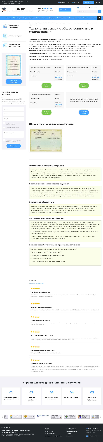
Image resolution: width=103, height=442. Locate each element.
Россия (76, 2)
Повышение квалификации (45, 18)
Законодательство (75, 18)
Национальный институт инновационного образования (20, 9)
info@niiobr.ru (64, 2)
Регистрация (88, 2)
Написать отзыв (39, 283)
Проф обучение (62, 18)
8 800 (45, 8)
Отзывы (85, 18)
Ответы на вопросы (15, 36)
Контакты (93, 18)
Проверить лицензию (13, 81)
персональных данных (12, 141)
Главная (8, 18)
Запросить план (84, 112)
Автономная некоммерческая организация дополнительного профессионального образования (20, 433)
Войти (98, 2)
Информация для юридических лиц (15, 45)
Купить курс (46, 85)
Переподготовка (29, 18)
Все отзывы (32, 283)
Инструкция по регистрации (14, 26)
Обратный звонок (65, 9)
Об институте (17, 18)
